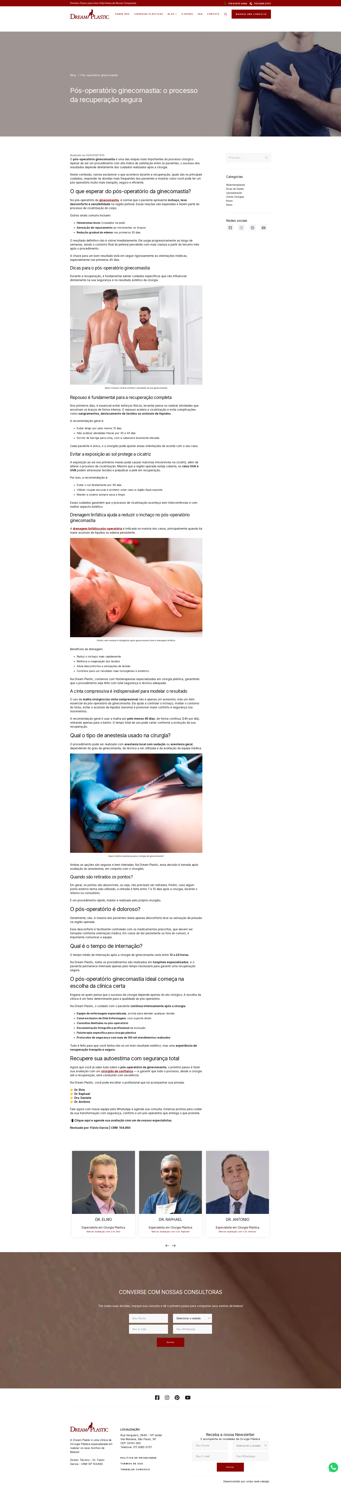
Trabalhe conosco (135, 1469)
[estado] (192, 1318)
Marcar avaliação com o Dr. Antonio (237, 1231)
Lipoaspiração (234, 192)
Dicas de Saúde (235, 188)
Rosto (229, 200)
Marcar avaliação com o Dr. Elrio (103, 1231)
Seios (229, 204)
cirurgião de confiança (117, 1071)
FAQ (200, 14)
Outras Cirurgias (235, 196)
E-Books (187, 14)
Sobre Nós (122, 14)
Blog (171, 14)
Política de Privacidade (138, 1458)
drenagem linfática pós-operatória (97, 528)
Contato (213, 14)
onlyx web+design (257, 1481)
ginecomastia (109, 200)
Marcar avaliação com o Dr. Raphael (170, 1231)
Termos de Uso (131, 1463)
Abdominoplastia (235, 184)
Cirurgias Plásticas (148, 14)
